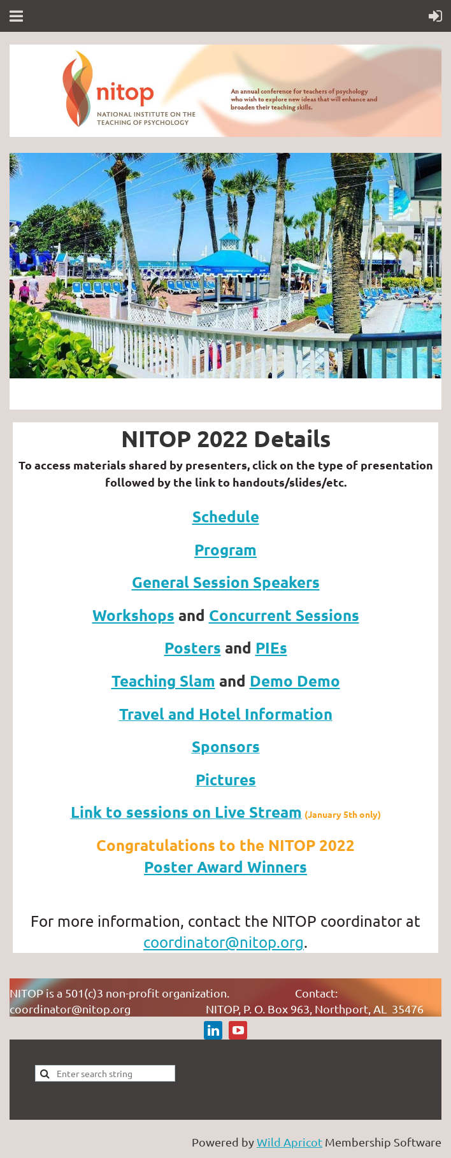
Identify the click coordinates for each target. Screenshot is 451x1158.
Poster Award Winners (225, 866)
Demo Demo (295, 680)
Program (225, 549)
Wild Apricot (289, 1141)
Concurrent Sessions (284, 615)
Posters (192, 647)
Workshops (133, 615)
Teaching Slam (163, 680)
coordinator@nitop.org (223, 942)
